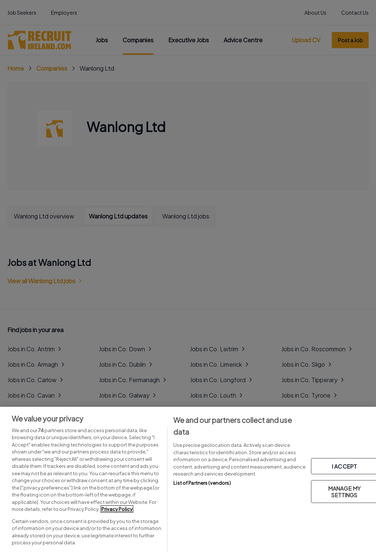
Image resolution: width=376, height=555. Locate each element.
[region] (188, 481)
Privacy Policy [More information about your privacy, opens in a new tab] (117, 509)
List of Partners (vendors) (202, 483)
